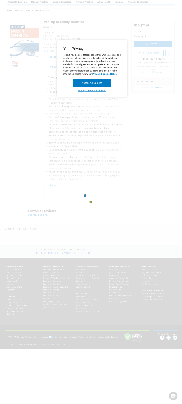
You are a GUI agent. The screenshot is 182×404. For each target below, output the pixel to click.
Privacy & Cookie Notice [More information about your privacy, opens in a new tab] (104, 74)
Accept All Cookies (92, 83)
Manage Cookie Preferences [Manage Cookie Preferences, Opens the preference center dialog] (92, 90)
